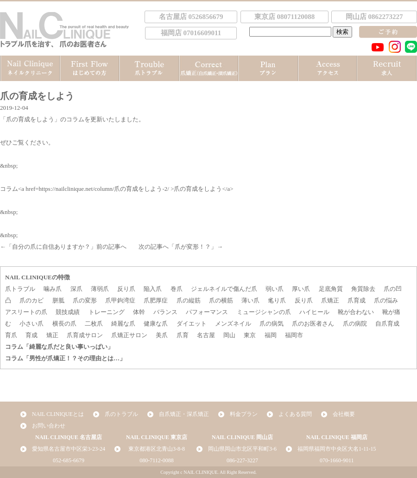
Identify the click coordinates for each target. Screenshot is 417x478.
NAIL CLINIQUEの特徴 (37, 277)
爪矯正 (330, 300)
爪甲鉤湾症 (120, 300)
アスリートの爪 (26, 311)
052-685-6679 (68, 460)
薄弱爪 (100, 288)
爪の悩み (386, 300)
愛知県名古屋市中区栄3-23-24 (68, 449)
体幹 (139, 311)
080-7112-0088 (156, 460)
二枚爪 (94, 323)
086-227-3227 (242, 460)
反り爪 (126, 288)
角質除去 (363, 288)
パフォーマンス (207, 311)
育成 (31, 335)
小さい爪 (31, 323)
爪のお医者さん (313, 323)
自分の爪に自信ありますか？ (51, 246)
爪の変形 (85, 300)
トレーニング (106, 311)
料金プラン (244, 414)
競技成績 (68, 311)
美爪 (162, 335)
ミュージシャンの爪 (264, 311)
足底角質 (331, 288)
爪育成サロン (85, 335)
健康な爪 (156, 323)
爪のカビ (31, 300)
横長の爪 (64, 323)
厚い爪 (301, 288)
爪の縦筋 (189, 300)
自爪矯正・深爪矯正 (184, 414)
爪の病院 (355, 323)
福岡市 (294, 335)
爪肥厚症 (156, 300)
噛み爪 (53, 288)
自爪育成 (387, 323)
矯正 (52, 335)
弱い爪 (274, 288)
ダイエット (192, 323)
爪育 (183, 335)
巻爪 (177, 288)
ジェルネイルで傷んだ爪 (224, 288)
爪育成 (357, 300)
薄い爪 (250, 300)
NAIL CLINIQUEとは (58, 414)
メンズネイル (233, 323)
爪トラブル (20, 288)
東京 (250, 335)
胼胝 (58, 300)
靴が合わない (356, 311)
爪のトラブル (121, 414)
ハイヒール (314, 311)
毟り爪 (277, 300)
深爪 (76, 288)
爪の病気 (271, 323)
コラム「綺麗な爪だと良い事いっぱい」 (59, 346)
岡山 (229, 335)
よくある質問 (295, 414)
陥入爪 (153, 288)
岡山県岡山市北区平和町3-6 (242, 449)
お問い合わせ (48, 425)
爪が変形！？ (193, 246)
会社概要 (344, 414)
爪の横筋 (221, 300)
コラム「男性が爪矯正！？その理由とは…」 (65, 358)
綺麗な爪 (123, 323)
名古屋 (206, 335)
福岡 (271, 335)
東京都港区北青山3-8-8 (156, 449)
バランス (165, 311)
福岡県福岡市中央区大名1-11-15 (336, 449)
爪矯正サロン (129, 335)
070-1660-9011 (337, 460)
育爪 (11, 335)
